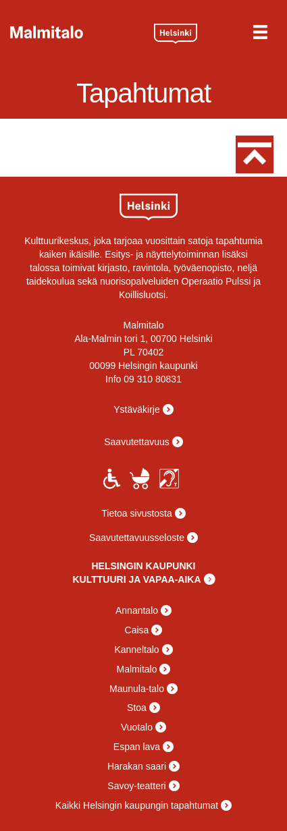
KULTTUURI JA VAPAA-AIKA (136, 579)
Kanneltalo (136, 649)
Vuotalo (137, 727)
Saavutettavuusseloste (136, 537)
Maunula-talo (136, 688)
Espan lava (136, 746)
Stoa (137, 707)
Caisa (137, 630)
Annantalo (136, 610)
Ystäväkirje (136, 409)
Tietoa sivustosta (136, 513)
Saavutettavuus (136, 441)
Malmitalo (77, 32)
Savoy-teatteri (136, 785)
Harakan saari (136, 766)
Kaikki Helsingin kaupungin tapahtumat (136, 805)
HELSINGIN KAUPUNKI (143, 566)
